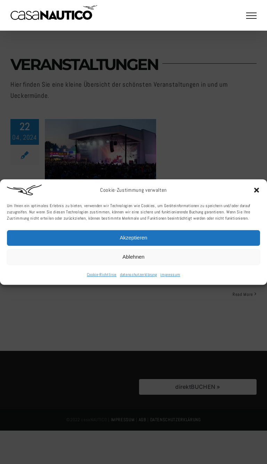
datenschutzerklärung (138, 275)
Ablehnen (133, 258)
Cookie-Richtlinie (101, 275)
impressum (170, 275)
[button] (256, 191)
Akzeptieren (133, 239)
